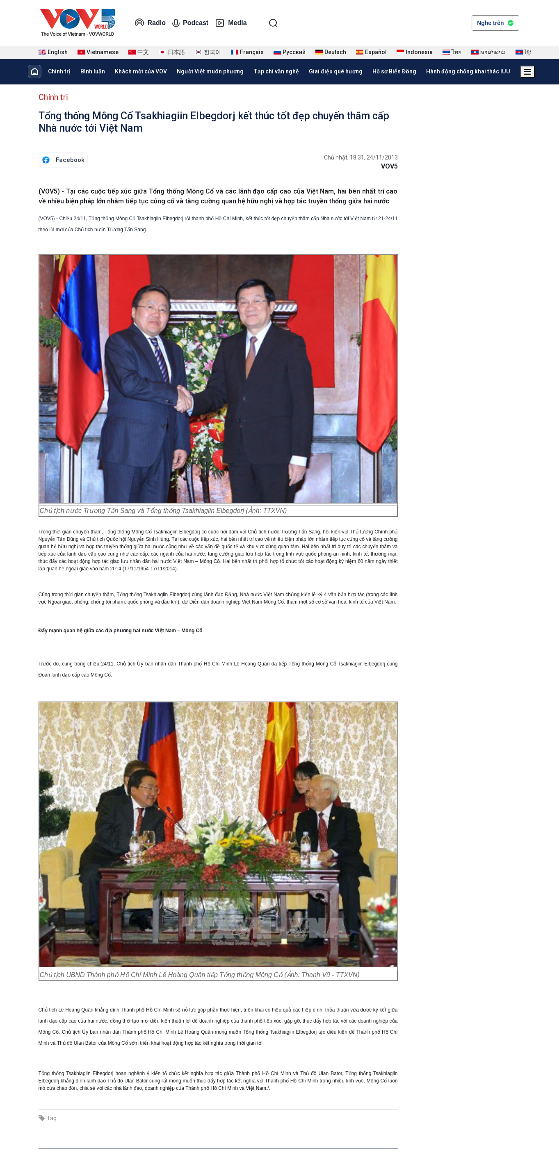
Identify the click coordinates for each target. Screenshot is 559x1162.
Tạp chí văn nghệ (276, 71)
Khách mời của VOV (141, 71)
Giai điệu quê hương (336, 71)
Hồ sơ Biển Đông (394, 71)
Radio (150, 23)
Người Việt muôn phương (210, 71)
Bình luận (92, 71)
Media (230, 23)
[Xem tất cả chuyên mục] (527, 72)
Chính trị (59, 71)
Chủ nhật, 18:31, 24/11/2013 (361, 157)
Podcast (190, 23)
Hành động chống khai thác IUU (468, 71)
